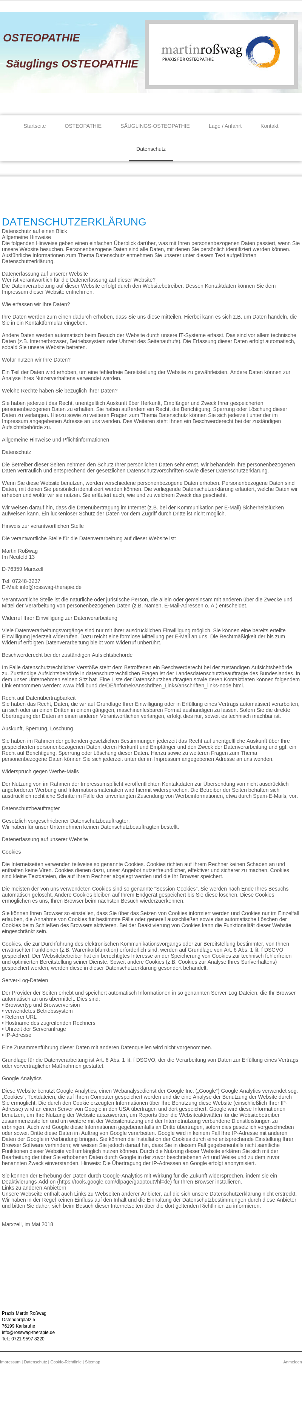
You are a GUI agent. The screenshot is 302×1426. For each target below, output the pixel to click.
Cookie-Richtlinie (66, 1362)
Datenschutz (35, 1362)
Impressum (10, 1362)
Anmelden (292, 1362)
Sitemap (92, 1362)
